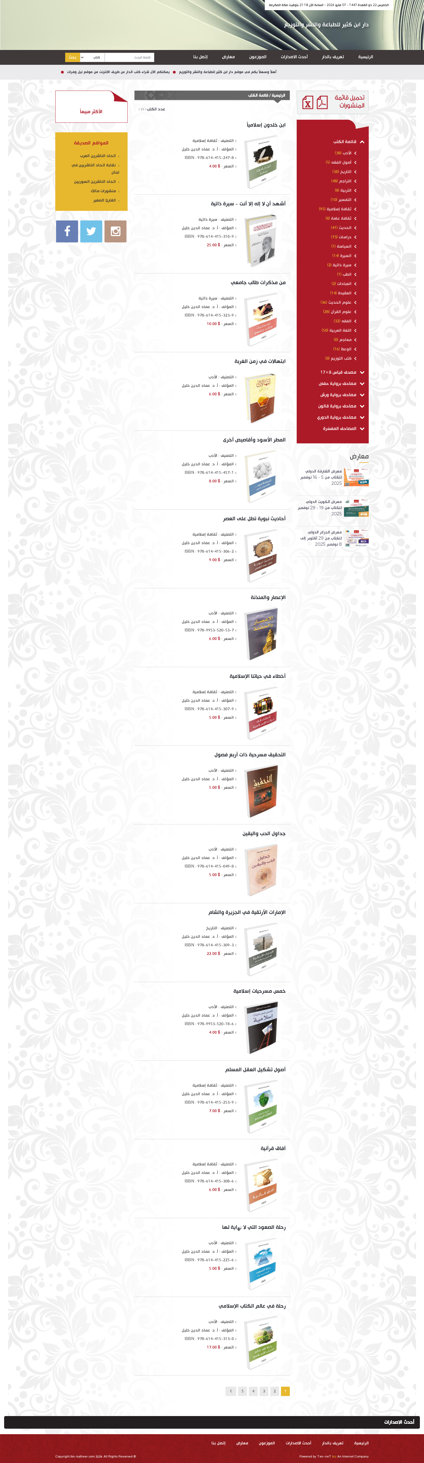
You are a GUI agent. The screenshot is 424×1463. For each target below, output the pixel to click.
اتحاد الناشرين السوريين (96, 181)
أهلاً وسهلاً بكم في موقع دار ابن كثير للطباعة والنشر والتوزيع (219, 72)
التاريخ (348, 171)
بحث (72, 57)
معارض (228, 57)
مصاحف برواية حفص (342, 383)
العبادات (346, 283)
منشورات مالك (105, 191)
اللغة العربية (342, 330)
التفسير (347, 199)
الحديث (347, 227)
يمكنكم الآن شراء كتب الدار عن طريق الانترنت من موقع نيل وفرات (109, 72)
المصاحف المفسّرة (344, 428)
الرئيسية (365, 57)
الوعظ (348, 349)
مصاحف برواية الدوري (341, 417)
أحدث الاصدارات (294, 57)
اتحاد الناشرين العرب (99, 155)
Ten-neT (327, 1457)
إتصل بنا (200, 57)
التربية (348, 190)
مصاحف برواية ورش (342, 395)
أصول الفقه (343, 162)
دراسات (347, 237)
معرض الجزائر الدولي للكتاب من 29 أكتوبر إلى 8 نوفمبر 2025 (321, 538)
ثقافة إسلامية (341, 209)
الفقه (348, 321)
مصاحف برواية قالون (341, 406)
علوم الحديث (342, 302)
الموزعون (257, 57)
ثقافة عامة (343, 218)
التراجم (347, 181)
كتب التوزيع (343, 358)
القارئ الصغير (106, 200)
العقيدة (347, 293)
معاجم (347, 339)
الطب (349, 274)
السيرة (348, 255)
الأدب (349, 153)
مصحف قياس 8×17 (342, 372)
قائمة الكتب (349, 141)
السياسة (346, 246)
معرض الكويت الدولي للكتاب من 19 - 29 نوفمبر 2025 (320, 507)
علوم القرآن (343, 311)
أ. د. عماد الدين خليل (200, 149)
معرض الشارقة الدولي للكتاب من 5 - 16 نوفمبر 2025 (321, 477)
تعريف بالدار (333, 57)
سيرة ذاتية (344, 265)
